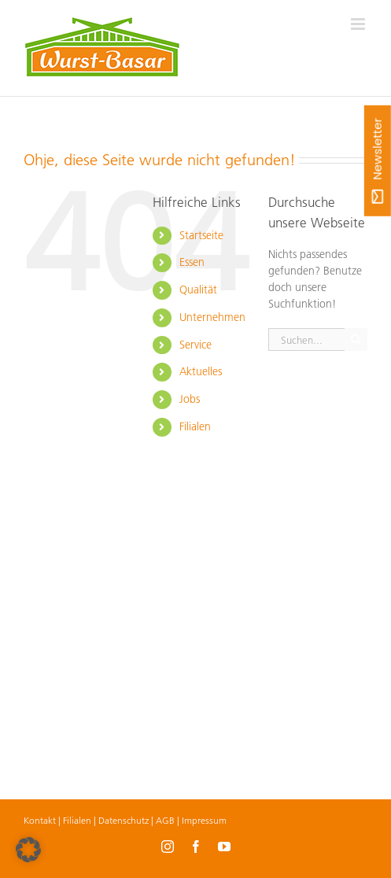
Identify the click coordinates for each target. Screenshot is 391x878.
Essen (192, 262)
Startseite (201, 235)
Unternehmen (212, 317)
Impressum (204, 820)
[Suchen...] (306, 339)
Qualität (198, 289)
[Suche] (356, 339)
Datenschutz (123, 820)
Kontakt (40, 820)
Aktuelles (200, 371)
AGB (165, 820)
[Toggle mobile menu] (359, 24)
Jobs (189, 399)
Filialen (195, 426)
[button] (28, 849)
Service (195, 345)
